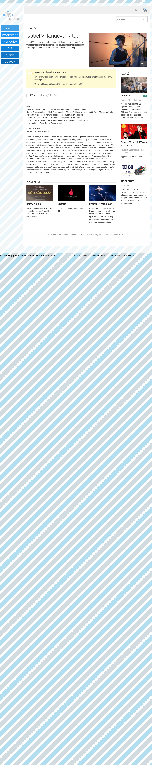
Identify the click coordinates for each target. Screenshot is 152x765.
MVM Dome (126, 185)
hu (135, 10)
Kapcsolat (129, 255)
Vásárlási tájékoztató (113, 234)
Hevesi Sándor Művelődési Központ (132, 151)
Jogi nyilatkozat (81, 255)
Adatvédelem (98, 255)
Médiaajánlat (114, 255)
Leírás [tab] (31, 95)
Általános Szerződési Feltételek (62, 234)
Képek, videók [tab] (48, 95)
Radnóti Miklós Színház (131, 100)
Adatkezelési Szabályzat (90, 234)
